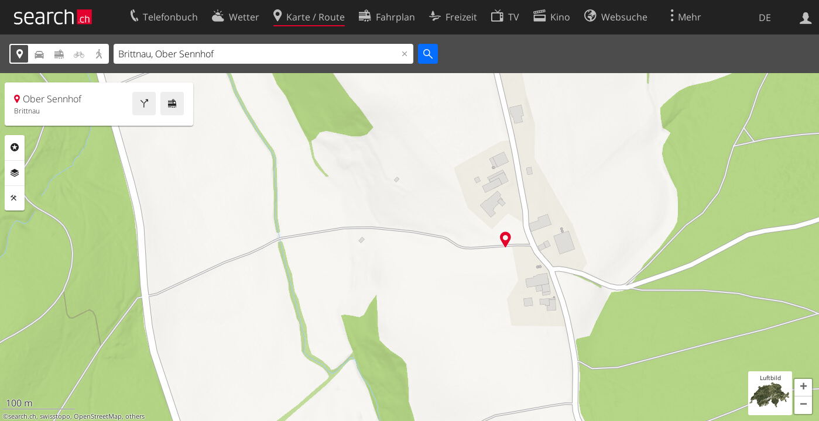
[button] (803, 387)
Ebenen (15, 173)
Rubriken (15, 147)
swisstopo (55, 416)
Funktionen (15, 198)
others (135, 416)
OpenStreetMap (98, 416)
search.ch (22, 416)
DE (765, 17)
